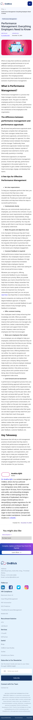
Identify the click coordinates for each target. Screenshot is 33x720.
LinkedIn (12, 518)
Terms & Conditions (19, 717)
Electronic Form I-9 (7, 595)
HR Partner (4, 637)
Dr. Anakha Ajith (7, 479)
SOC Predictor (5, 606)
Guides (3, 651)
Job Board (4, 626)
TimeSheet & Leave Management (11, 610)
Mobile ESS (4, 613)
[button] (30, 3)
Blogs (2, 644)
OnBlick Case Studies (7, 648)
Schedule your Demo (7, 655)
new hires (4, 295)
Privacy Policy (29, 717)
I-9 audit (3, 633)
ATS (2, 622)
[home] (7, 3)
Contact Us (4, 687)
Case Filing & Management (9, 599)
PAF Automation (6, 602)
